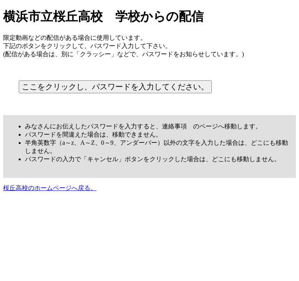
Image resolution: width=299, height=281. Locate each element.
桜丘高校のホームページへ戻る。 (50, 188)
